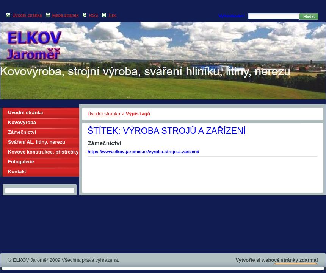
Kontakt (17, 171)
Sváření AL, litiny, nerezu (36, 142)
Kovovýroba (22, 122)
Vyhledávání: (231, 16)
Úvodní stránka (104, 113)
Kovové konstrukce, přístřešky (43, 152)
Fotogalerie (21, 161)
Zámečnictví (104, 143)
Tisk (112, 15)
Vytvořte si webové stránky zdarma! (277, 260)
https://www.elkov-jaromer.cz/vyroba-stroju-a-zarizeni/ (143, 151)
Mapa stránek (65, 15)
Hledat (309, 16)
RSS (93, 15)
